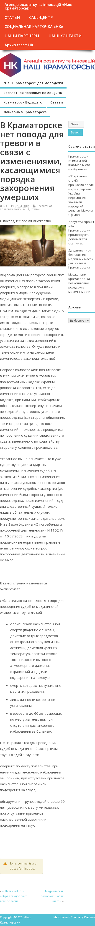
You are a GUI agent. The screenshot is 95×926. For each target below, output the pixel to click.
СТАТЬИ (12, 17)
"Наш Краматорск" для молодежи (33, 83)
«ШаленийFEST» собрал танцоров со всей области (14, 896)
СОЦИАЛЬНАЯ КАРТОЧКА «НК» (34, 26)
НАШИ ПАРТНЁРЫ (22, 35)
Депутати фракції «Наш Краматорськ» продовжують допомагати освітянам (81, 232)
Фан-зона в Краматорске (25, 112)
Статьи (56, 102)
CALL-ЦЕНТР (41, 17)
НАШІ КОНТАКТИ (65, 35)
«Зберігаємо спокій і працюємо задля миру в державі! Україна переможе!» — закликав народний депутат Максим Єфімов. (81, 195)
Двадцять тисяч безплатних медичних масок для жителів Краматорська (80, 259)
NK (5, 206)
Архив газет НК (19, 44)
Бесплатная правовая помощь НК (32, 92)
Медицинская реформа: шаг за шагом (52, 896)
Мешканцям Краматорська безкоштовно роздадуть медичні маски (79, 283)
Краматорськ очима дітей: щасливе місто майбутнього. (79, 162)
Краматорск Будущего (22, 102)
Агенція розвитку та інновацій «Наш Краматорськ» (38, 6)
